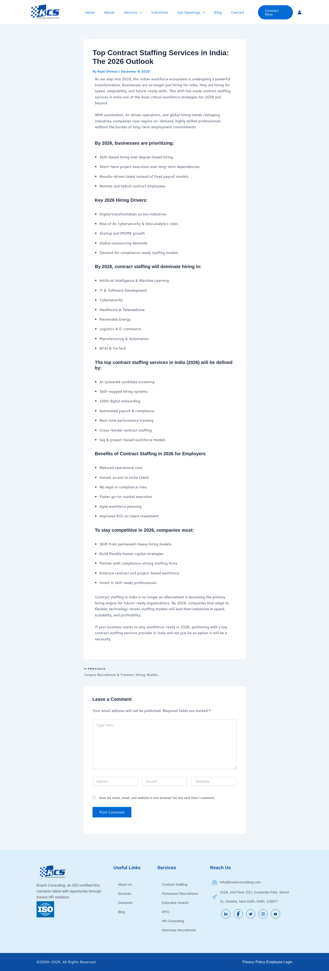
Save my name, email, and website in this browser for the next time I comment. (157, 798)
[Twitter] (250, 914)
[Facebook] (238, 914)
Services (134, 12)
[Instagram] (263, 914)
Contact (232, 12)
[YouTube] (275, 914)
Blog (214, 12)
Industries (159, 12)
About (113, 12)
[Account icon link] (299, 12)
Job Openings (189, 12)
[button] (141, 12)
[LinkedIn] (225, 914)
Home (95, 12)
